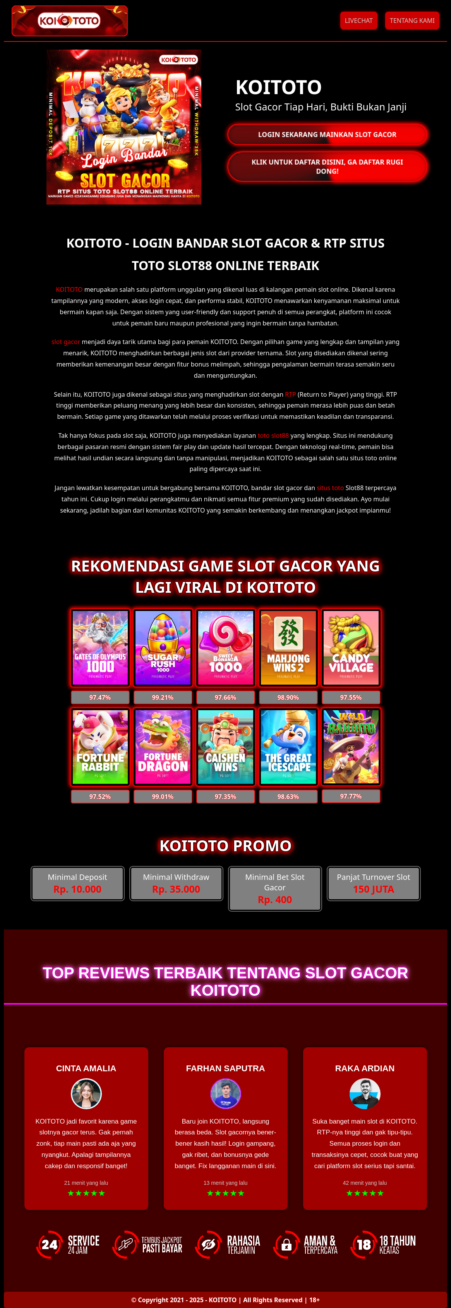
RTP (290, 394)
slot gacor (65, 341)
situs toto (330, 488)
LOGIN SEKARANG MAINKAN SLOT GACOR (327, 134)
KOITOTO (69, 289)
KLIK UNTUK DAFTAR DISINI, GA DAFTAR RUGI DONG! (327, 167)
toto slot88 (273, 435)
